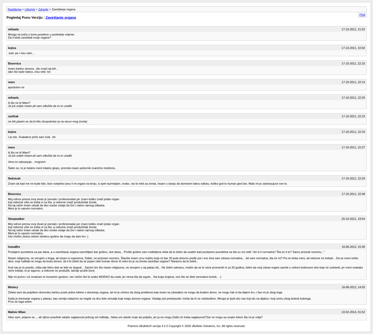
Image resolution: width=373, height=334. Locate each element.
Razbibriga (14, 9)
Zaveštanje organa (61, 17)
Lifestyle (30, 9)
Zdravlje (43, 9)
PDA (362, 14)
